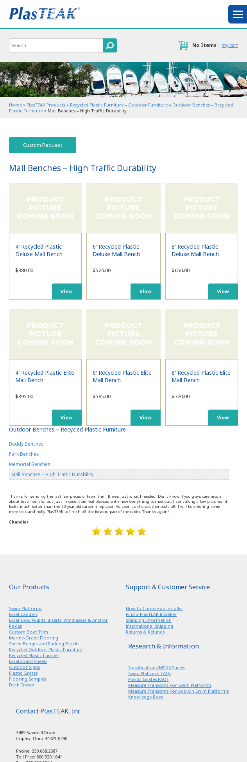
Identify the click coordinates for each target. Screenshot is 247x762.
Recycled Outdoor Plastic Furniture (45, 649)
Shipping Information (149, 620)
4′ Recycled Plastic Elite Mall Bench (45, 334)
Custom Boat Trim (28, 632)
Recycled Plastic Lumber (34, 655)
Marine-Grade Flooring (33, 638)
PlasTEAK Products (46, 105)
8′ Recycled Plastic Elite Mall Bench (201, 334)
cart (183, 45)
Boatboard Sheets (28, 661)
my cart (230, 45)
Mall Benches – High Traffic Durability (52, 474)
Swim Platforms (25, 608)
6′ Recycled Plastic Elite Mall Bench (123, 334)
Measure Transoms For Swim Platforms (169, 685)
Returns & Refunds (145, 632)
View (67, 291)
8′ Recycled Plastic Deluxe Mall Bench (201, 208)
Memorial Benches (29, 464)
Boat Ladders (23, 614)
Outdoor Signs (24, 667)
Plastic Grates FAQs (148, 679)
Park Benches (24, 454)
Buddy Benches (26, 444)
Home (15, 105)
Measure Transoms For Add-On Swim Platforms (178, 691)
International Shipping (149, 626)
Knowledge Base (145, 697)
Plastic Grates (23, 673)
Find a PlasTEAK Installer (151, 614)
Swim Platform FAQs (149, 673)
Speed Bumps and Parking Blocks (44, 643)
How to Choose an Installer (154, 608)
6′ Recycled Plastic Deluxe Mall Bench (123, 208)
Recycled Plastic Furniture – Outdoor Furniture (119, 105)
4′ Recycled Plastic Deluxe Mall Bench (45, 208)
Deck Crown (21, 685)
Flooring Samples (27, 679)
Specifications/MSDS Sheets (156, 667)
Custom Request (42, 145)
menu (237, 14)
